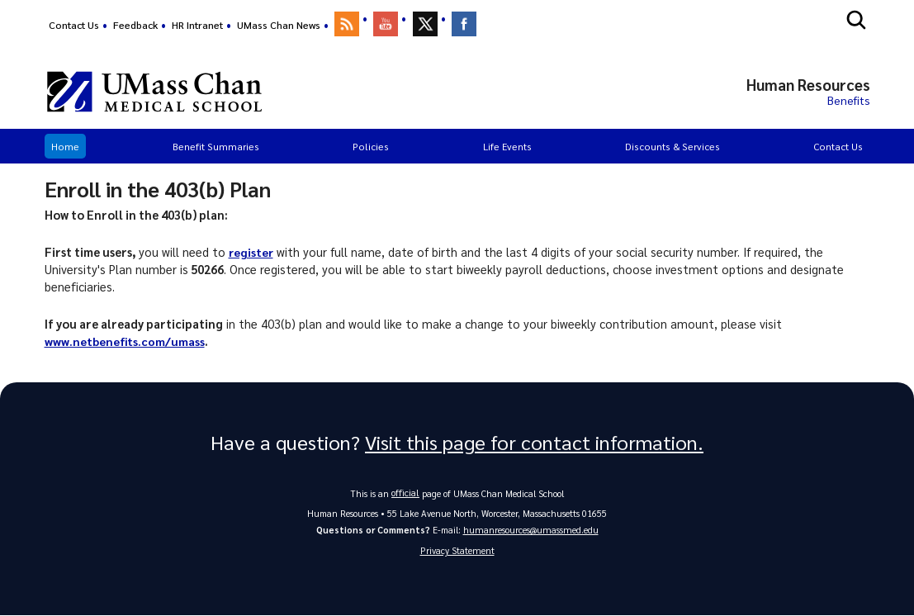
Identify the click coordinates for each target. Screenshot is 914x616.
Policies (371, 146)
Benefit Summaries (216, 146)
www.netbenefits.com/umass (125, 341)
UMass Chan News (278, 24)
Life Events (507, 146)
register (252, 251)
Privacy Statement (457, 551)
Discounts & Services (672, 146)
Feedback (135, 24)
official (405, 492)
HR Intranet (197, 24)
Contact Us (74, 24)
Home (65, 146)
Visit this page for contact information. (534, 442)
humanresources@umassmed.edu (531, 530)
